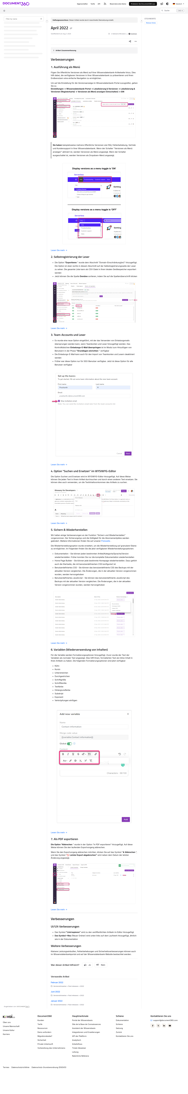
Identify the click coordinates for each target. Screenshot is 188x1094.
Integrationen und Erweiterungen (86, 1032)
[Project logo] (16, 4)
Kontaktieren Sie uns (124, 1036)
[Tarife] (93, 4)
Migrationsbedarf (45, 1036)
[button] (172, 10)
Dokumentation (122, 1020)
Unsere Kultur (9, 1030)
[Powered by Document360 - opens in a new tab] (17, 1006)
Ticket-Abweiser (79, 1048)
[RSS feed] (105, 4)
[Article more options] (136, 41)
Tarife (40, 1024)
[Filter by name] (24, 18)
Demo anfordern (44, 1032)
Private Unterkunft (45, 1044)
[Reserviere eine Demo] (118, 4)
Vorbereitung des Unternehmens (51, 1048)
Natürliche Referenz (80, 1056)
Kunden (41, 1020)
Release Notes (151, 23)
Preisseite (105, 541)
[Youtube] (170, 1026)
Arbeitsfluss (77, 1044)
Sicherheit (42, 1040)
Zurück (119, 1032)
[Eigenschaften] (82, 4)
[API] (99, 4)
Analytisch (76, 1040)
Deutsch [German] (177, 4)
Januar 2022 (56, 1001)
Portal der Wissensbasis (82, 1020)
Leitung (75, 1052)
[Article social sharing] (130, 41)
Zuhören (133, 34)
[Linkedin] (164, 1026)
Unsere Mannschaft (11, 1026)
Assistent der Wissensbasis (83, 1028)
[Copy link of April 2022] (71, 28)
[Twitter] (158, 1026)
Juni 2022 (55, 991)
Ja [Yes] (87, 965)
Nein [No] (101, 965)
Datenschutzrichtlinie (20, 1067)
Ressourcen (42, 1028)
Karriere (6, 1034)
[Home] (4, 10)
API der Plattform (79, 1036)
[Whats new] (162, 4)
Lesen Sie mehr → (59, 250)
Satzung (119, 1028)
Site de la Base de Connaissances (86, 1024)
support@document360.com (165, 1020)
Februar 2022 (57, 982)
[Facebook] (152, 1026)
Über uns (7, 1022)
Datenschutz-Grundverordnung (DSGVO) (49, 1067)
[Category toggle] (47, 20)
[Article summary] (94, 50)
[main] (94, 511)
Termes (6, 1067)
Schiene (119, 1024)
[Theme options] (167, 4)
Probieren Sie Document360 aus (143, 4)
